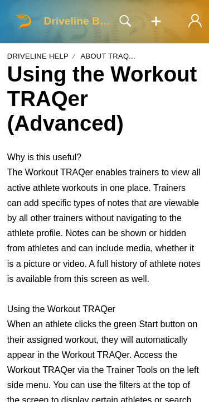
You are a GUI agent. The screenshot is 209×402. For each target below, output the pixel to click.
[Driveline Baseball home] (23, 21)
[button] (156, 22)
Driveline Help (38, 56)
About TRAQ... (107, 56)
